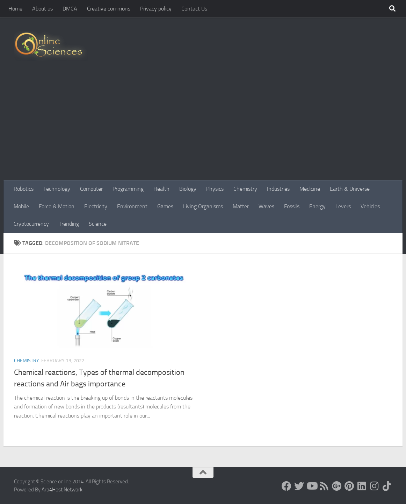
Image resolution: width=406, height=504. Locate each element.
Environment (132, 206)
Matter (241, 206)
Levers (343, 206)
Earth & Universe (350, 189)
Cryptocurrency (31, 223)
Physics (215, 189)
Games (165, 206)
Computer (91, 189)
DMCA (70, 8)
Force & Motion (56, 206)
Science (98, 223)
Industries (278, 189)
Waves (266, 206)
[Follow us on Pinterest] (349, 486)
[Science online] (286, 486)
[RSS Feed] (324, 486)
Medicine (309, 189)
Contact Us (194, 8)
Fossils (291, 206)
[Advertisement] (203, 128)
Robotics (24, 189)
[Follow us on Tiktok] (387, 486)
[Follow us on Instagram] (374, 486)
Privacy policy (156, 8)
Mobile (21, 206)
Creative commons (108, 8)
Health (161, 189)
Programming (128, 189)
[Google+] (337, 486)
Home (15, 8)
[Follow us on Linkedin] (362, 486)
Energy (317, 206)
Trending (69, 223)
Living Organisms (203, 206)
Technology (56, 189)
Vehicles (370, 206)
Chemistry (245, 189)
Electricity (95, 206)
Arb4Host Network (62, 489)
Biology (187, 189)
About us (42, 8)
